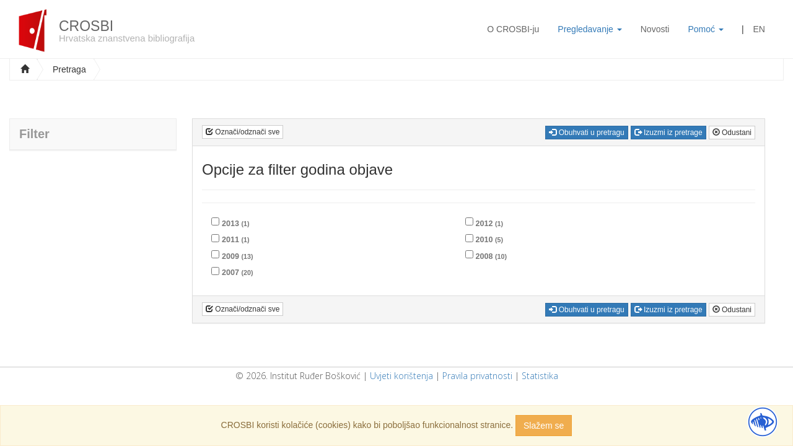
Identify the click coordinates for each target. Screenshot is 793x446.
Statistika (540, 376)
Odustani (731, 132)
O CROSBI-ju (513, 29)
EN (759, 29)
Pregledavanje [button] (589, 29)
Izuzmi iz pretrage (668, 132)
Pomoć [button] (705, 29)
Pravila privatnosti (477, 376)
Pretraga (69, 69)
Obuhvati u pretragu (586, 132)
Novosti (655, 29)
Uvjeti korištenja (401, 376)
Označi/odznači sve (242, 132)
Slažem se (544, 426)
